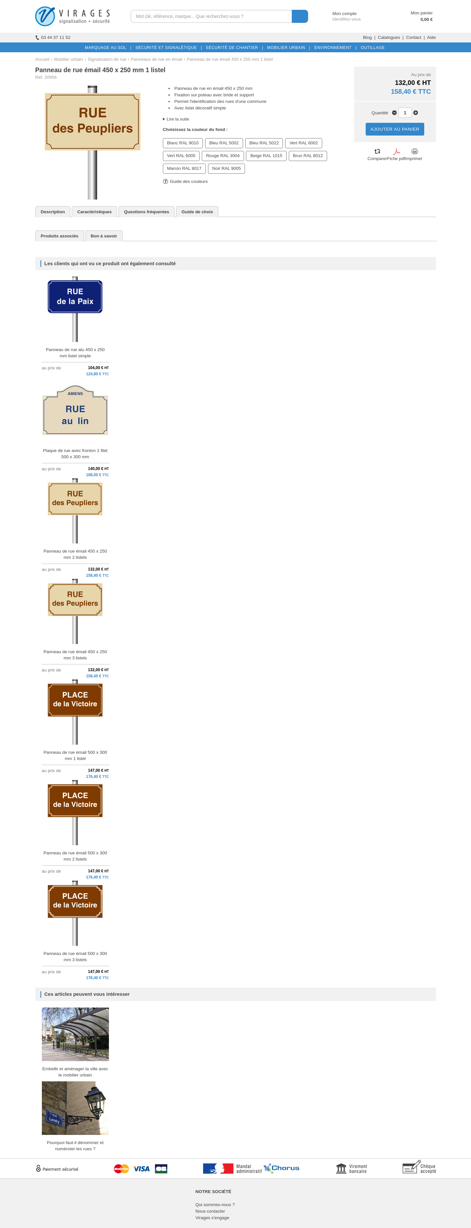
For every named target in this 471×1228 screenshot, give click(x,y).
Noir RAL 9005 (226, 168)
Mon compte (338, 13)
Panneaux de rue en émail (156, 59)
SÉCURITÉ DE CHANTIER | (233, 47)
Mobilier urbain (68, 59)
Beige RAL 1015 (266, 155)
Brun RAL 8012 (308, 155)
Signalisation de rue (107, 59)
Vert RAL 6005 (181, 155)
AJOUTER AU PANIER (395, 129)
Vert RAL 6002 (303, 142)
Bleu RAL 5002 (224, 142)
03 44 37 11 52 (53, 37)
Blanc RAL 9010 (183, 142)
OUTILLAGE (371, 47)
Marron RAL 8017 (184, 168)
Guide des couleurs (185, 181)
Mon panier (422, 12)
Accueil (42, 59)
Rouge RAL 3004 (223, 155)
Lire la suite (178, 119)
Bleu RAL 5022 (264, 142)
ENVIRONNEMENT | (334, 47)
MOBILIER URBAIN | (288, 47)
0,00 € (427, 19)
